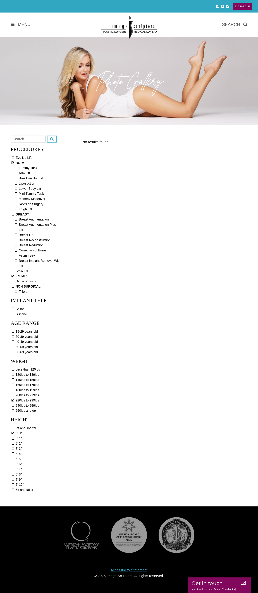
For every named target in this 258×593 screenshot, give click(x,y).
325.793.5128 (242, 6)
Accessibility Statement (129, 570)
